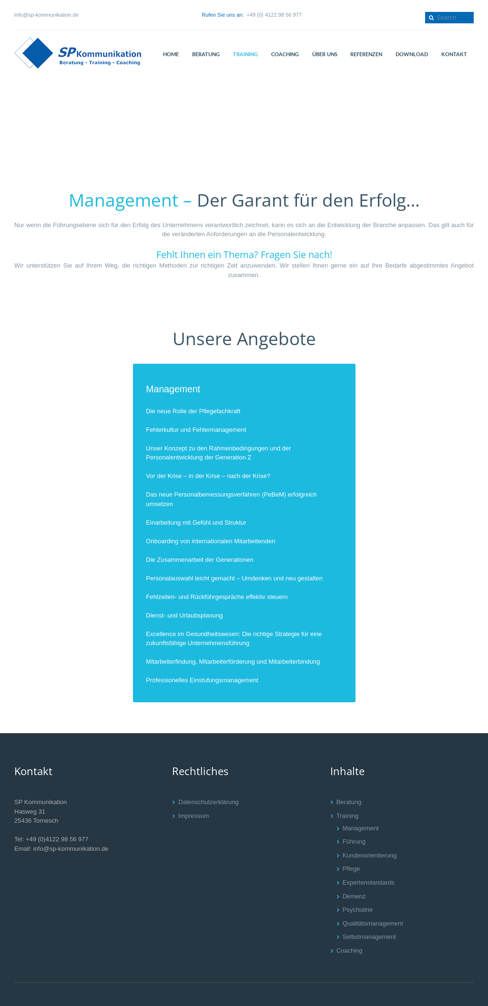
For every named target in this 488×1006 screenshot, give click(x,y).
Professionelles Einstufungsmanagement (202, 680)
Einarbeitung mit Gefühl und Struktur (196, 522)
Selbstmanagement (369, 936)
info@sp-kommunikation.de (46, 15)
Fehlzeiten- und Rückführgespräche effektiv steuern (216, 596)
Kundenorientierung (369, 855)
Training (347, 815)
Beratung (349, 802)
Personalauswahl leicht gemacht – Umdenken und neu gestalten (234, 578)
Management (173, 389)
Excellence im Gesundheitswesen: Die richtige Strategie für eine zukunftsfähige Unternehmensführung (234, 638)
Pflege (351, 868)
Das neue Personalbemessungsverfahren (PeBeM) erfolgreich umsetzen (231, 499)
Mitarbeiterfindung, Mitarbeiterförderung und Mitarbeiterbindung (233, 661)
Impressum (193, 815)
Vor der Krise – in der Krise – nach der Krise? (208, 475)
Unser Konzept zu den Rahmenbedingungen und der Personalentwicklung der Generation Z (218, 453)
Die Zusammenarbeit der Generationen (199, 559)
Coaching (349, 950)
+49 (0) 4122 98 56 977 (274, 15)
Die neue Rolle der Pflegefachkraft (193, 411)
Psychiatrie (358, 909)
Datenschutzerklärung (208, 802)
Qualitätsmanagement (373, 923)
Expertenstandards (369, 882)
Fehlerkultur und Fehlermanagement (196, 429)
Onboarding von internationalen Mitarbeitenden (210, 541)
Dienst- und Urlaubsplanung (184, 615)
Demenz (354, 896)
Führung (354, 841)
